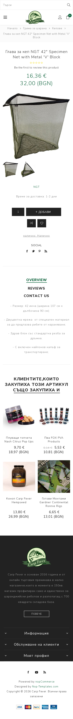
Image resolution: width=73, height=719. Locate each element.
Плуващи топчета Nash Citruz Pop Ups (19, 439)
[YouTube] (36, 672)
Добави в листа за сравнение (31, 223)
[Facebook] (28, 672)
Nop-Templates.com (45, 686)
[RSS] (45, 672)
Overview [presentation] (36, 280)
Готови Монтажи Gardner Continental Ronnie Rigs (54, 502)
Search (68, 5)
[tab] (36, 280)
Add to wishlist (41, 223)
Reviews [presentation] (36, 288)
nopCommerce (45, 681)
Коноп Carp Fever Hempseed (19, 500)
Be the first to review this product (36, 67)
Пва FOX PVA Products (53, 439)
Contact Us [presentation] (36, 295)
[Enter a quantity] (18, 212)
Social (36, 245)
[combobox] (36, 5)
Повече (36, 613)
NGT (36, 187)
